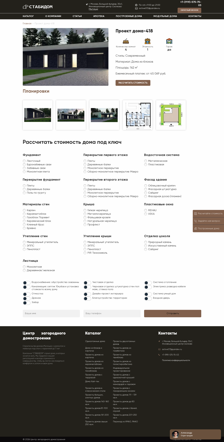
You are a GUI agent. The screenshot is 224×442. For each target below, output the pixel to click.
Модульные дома (165, 16)
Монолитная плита (38, 171)
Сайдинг (153, 192)
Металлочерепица (99, 214)
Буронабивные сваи (39, 164)
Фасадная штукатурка (162, 189)
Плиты (91, 161)
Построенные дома (129, 16)
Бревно (31, 228)
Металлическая (157, 161)
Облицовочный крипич (162, 185)
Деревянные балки (99, 164)
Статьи (77, 16)
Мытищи (93, 9)
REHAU (152, 210)
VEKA (151, 214)
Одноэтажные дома (95, 341)
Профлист (93, 224)
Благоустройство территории (109, 298)
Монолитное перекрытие (103, 168)
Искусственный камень (162, 245)
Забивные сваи (36, 168)
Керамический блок (39, 221)
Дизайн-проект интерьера (107, 294)
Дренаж (36, 298)
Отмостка (37, 294)
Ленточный (33, 161)
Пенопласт (33, 249)
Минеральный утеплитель (42, 242)
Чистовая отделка (102, 282)
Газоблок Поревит (38, 217)
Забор (35, 302)
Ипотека (98, 16)
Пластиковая (156, 164)
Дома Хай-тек (92, 381)
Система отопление (165, 282)
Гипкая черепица (97, 210)
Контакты (194, 16)
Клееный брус (35, 224)
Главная (27, 23)
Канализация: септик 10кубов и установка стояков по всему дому (55, 288)
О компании (53, 16)
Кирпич (31, 210)
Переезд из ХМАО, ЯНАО (125, 421)
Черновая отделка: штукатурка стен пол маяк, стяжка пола (115, 288)
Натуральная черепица (102, 221)
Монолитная (34, 267)
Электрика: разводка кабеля (169, 286)
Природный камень (159, 242)
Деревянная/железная (41, 270)
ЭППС (30, 245)
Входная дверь (161, 298)
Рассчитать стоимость (133, 83)
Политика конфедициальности (176, 360)
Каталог (28, 16)
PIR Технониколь (97, 253)
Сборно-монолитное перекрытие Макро (112, 171)
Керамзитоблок (36, 214)
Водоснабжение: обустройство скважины (55, 282)
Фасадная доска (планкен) (164, 196)
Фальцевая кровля (98, 217)
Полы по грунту (36, 192)
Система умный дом (164, 294)
